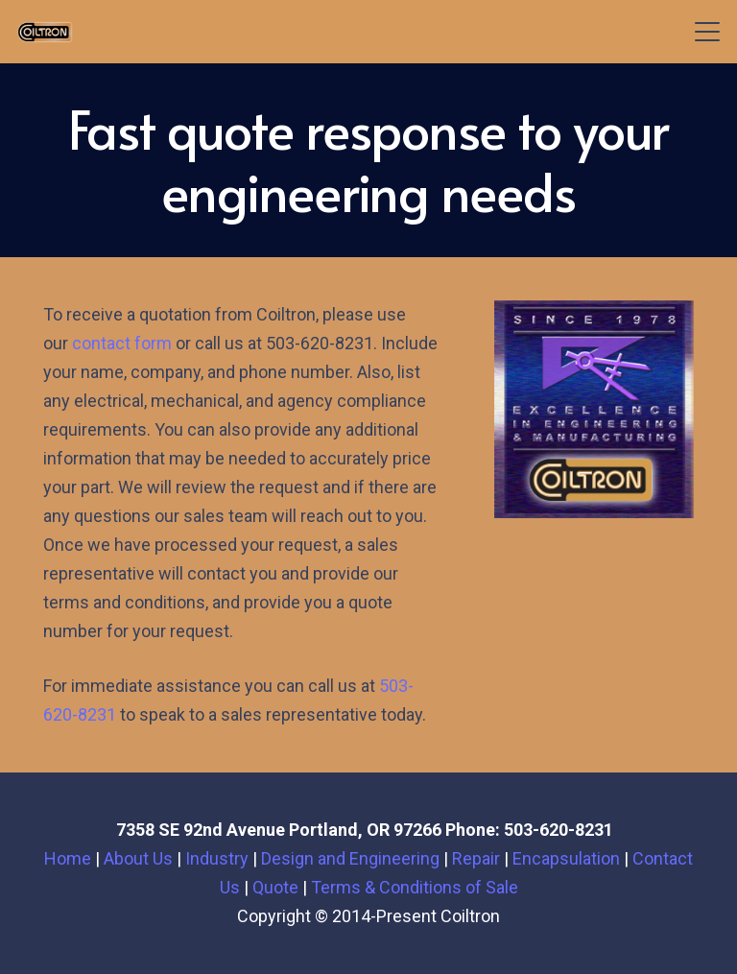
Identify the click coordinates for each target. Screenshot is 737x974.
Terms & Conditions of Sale (414, 887)
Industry (217, 858)
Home (67, 858)
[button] (707, 31)
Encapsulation (566, 858)
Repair (476, 858)
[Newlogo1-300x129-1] (45, 32)
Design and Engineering (350, 858)
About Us (138, 858)
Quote (275, 887)
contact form (122, 343)
